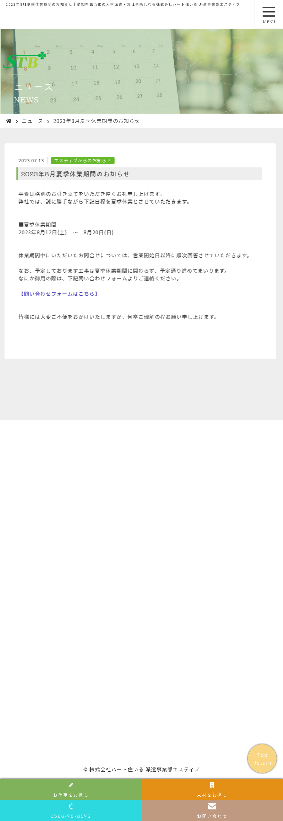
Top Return (262, 758)
